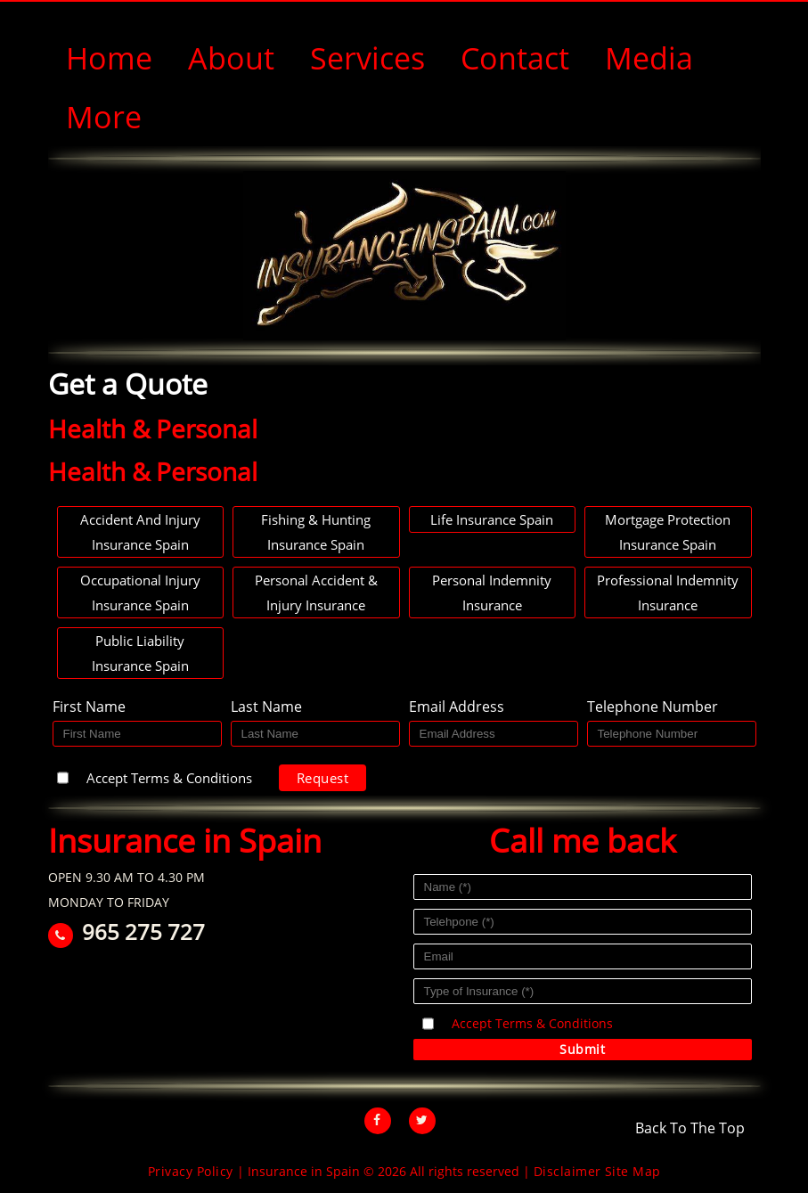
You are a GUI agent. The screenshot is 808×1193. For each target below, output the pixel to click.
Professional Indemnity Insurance (668, 592)
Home (109, 57)
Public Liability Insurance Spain (140, 653)
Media (649, 57)
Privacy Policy (190, 1171)
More (104, 116)
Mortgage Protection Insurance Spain (667, 532)
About (231, 57)
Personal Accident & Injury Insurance (316, 592)
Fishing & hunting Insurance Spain (316, 532)
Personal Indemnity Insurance (491, 592)
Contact (515, 57)
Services (367, 57)
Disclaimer (567, 1171)
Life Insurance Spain (491, 519)
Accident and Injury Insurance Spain (140, 532)
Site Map (633, 1171)
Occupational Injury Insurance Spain (140, 592)
